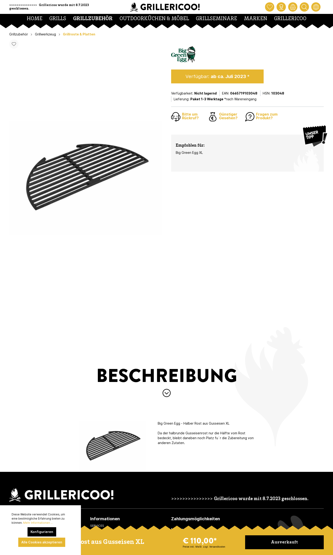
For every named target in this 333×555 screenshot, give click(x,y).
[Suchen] (304, 7)
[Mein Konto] (281, 7)
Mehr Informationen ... (38, 522)
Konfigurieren (42, 532)
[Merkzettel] (269, 7)
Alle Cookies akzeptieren (41, 542)
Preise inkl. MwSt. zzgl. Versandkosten (204, 547)
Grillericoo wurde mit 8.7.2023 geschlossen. (261, 499)
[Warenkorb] (292, 7)
